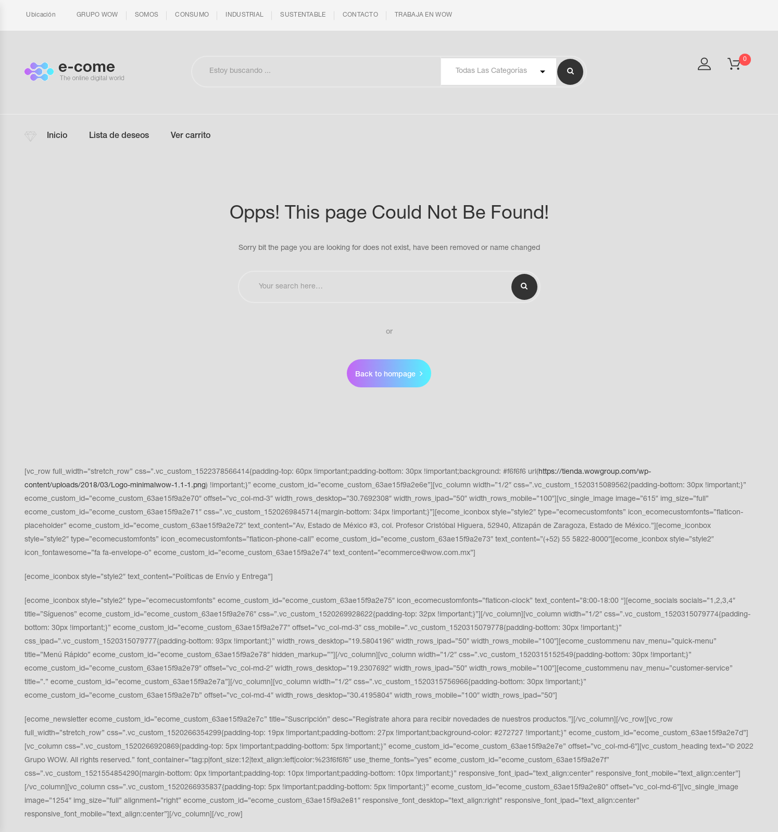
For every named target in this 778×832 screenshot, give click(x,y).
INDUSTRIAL (244, 15)
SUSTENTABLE (302, 15)
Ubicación (40, 15)
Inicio (57, 136)
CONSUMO (192, 15)
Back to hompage (385, 375)
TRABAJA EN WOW (423, 15)
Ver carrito (190, 136)
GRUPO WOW (97, 15)
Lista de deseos (119, 136)
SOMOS (147, 15)
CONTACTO (360, 15)
